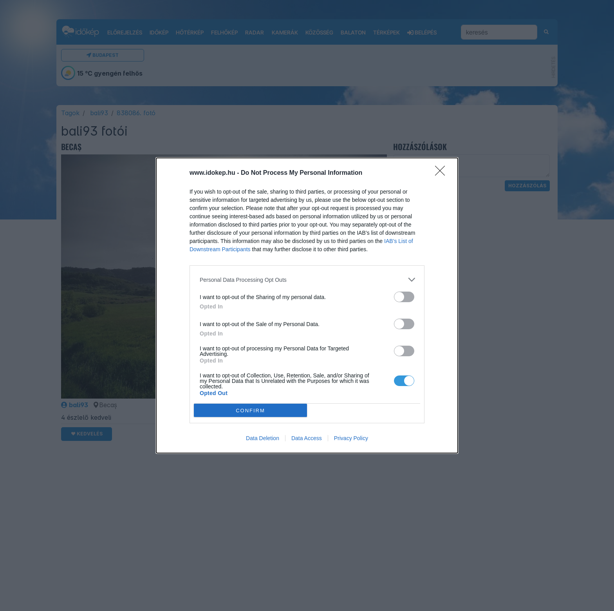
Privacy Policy (351, 438)
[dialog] (307, 305)
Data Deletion (262, 438)
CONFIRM (250, 410)
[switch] (404, 297)
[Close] (442, 173)
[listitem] (307, 280)
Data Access (306, 438)
